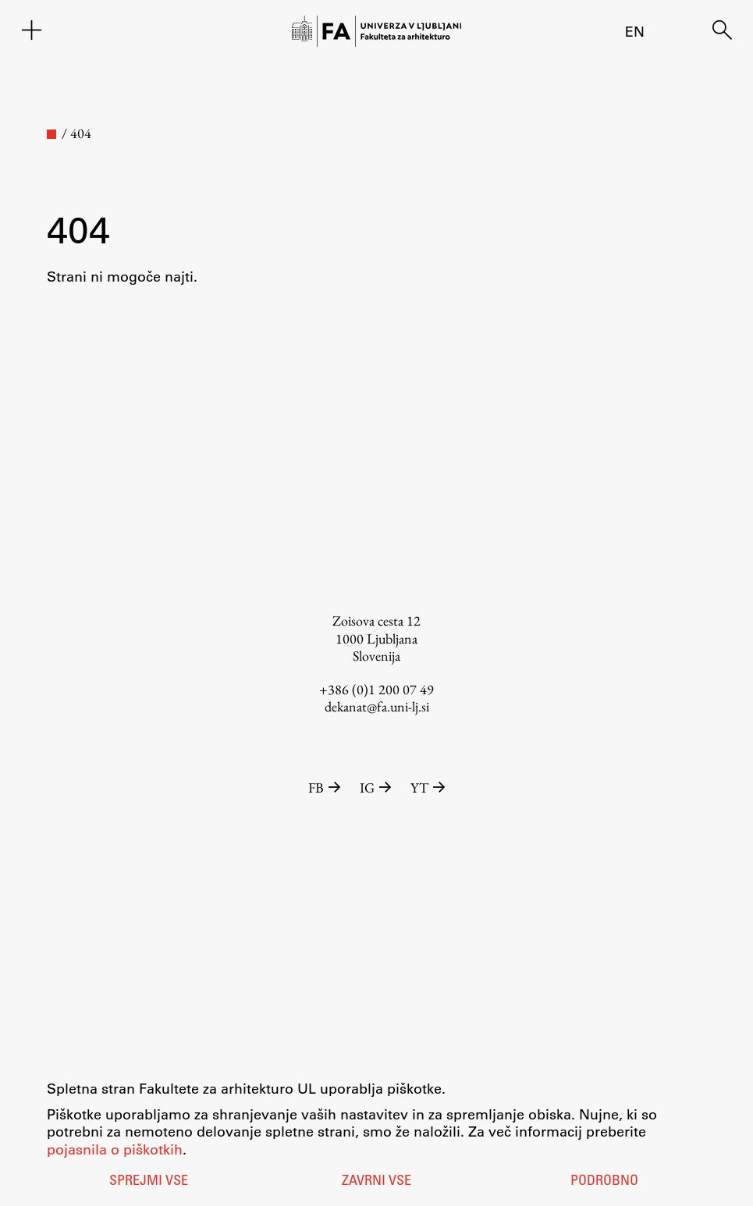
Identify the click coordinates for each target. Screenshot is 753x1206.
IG (377, 787)
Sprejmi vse (148, 1182)
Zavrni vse (376, 1182)
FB (326, 787)
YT (428, 787)
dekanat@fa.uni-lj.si (377, 706)
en (635, 31)
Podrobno (604, 1182)
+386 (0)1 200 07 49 (376, 689)
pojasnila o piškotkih (115, 1149)
